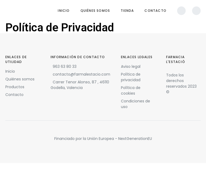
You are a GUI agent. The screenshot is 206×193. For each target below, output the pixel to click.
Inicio (64, 10)
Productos (14, 87)
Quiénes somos (95, 10)
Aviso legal (130, 66)
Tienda (127, 10)
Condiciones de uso (135, 103)
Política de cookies (130, 90)
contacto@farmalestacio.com (81, 74)
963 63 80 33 (65, 66)
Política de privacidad (130, 77)
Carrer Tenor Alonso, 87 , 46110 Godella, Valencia (80, 84)
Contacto (155, 10)
